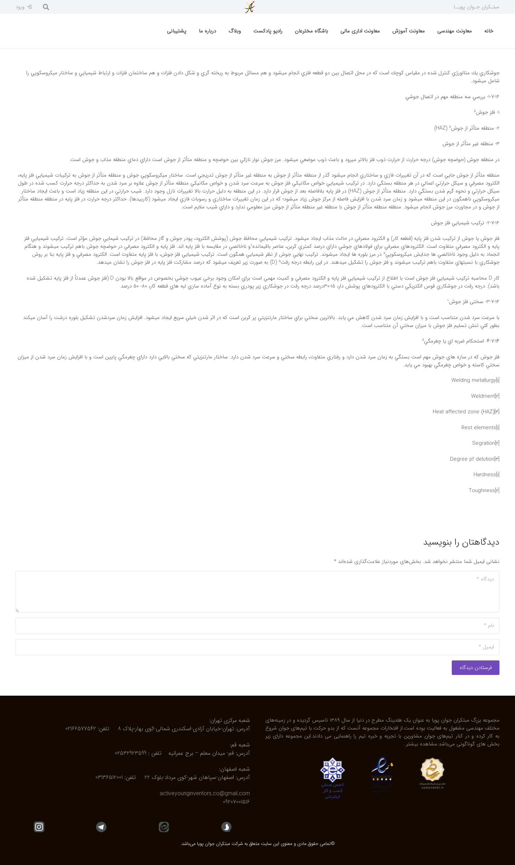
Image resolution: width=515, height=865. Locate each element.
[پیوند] (249, 7)
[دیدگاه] (257, 591)
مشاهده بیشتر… (420, 744)
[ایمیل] (257, 647)
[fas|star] (226, 827)
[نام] (257, 626)
